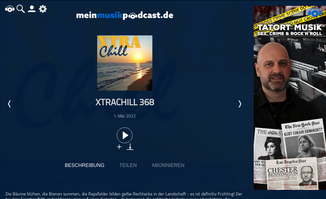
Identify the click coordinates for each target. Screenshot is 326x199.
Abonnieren (168, 165)
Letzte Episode (10, 104)
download (130, 146)
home (9, 8)
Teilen (128, 165)
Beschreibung (84, 165)
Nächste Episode (239, 104)
